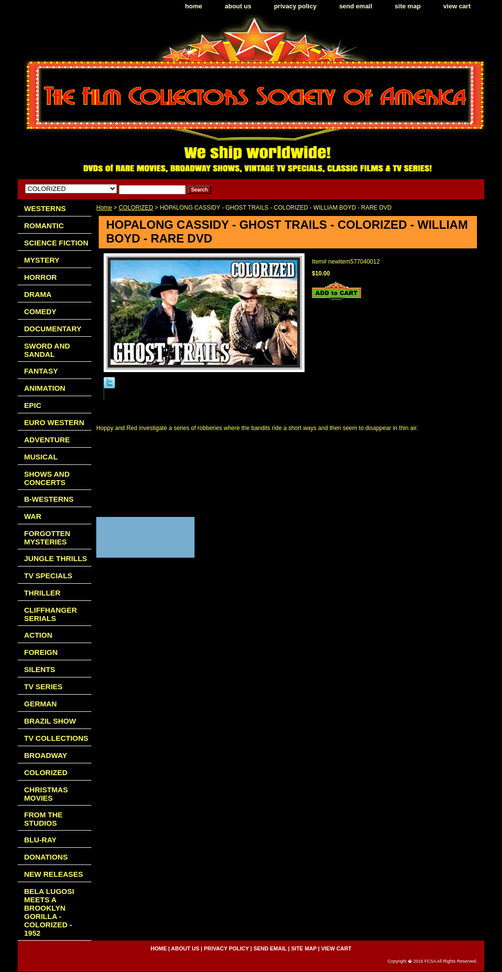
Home (104, 207)
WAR (32, 516)
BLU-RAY (40, 840)
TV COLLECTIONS (56, 738)
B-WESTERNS (49, 499)
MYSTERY (41, 260)
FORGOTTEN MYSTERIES (47, 537)
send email (355, 6)
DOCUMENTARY (53, 328)
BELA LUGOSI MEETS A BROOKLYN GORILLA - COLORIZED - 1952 (49, 912)
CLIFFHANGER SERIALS (50, 614)
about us (238, 6)
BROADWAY (45, 755)
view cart (457, 6)
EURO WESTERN (54, 422)
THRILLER (42, 593)
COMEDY (40, 311)
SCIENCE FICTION (56, 243)
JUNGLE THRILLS (55, 558)
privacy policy (295, 6)
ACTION (38, 635)
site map (408, 6)
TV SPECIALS (48, 575)
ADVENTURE (47, 439)
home (193, 6)
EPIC (32, 405)
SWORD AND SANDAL (47, 350)
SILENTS (39, 669)
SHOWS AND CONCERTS (47, 478)
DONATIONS (46, 857)
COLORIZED (136, 207)
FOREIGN (40, 652)
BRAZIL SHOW (50, 721)
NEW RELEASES (53, 874)
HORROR (40, 277)
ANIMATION (44, 388)
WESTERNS (45, 208)
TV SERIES (43, 686)
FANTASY (41, 371)
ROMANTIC (44, 225)
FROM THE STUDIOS (43, 818)
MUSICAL (40, 457)
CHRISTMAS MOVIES (46, 793)
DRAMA (38, 294)
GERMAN (40, 704)
